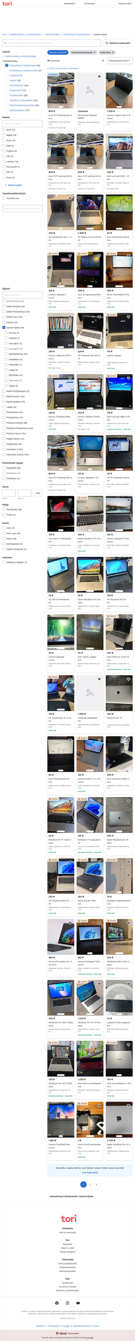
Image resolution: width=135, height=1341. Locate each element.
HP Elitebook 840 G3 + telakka (61, 900)
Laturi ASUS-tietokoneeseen (90, 1144)
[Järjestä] (120, 60)
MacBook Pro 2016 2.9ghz (61, 1022)
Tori (4, 34)
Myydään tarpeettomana (119, 900)
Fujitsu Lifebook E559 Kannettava (61, 355)
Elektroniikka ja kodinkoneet (25, 34)
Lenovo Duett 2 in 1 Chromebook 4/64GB (90, 779)
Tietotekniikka (52, 34)
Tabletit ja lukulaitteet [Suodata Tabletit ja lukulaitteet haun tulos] (23, 100)
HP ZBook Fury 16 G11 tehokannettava (90, 237)
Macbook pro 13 (114, 718)
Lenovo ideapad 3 (61, 294)
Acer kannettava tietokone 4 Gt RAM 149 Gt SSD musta (119, 237)
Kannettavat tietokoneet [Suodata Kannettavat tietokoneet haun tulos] (24, 65)
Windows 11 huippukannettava (90, 839)
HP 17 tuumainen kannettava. (119, 477)
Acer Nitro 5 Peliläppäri (61, 538)
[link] (19, 56)
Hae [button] (38, 493)
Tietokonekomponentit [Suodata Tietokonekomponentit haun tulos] (24, 105)
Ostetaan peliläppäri (90, 718)
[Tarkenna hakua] (22, 123)
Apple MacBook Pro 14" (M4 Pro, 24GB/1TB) (119, 1144)
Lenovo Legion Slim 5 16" (119, 115)
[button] (118, 43)
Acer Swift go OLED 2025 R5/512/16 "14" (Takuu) (119, 657)
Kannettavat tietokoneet (76, 34)
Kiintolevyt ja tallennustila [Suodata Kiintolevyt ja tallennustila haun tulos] (25, 70)
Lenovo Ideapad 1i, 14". (90, 477)
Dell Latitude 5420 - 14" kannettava (119, 176)
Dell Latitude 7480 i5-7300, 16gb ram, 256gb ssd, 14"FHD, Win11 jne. (119, 416)
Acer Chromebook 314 (61, 779)
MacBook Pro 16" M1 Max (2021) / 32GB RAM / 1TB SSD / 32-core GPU (90, 1022)
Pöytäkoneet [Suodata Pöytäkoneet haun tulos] (18, 95)
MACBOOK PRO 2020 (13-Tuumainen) (119, 961)
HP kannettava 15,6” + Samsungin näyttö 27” (61, 237)
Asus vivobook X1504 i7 (119, 779)
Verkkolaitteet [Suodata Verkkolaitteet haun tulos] (19, 110)
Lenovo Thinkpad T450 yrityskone (90, 961)
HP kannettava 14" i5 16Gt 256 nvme (61, 718)
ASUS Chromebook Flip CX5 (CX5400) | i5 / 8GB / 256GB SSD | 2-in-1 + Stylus (119, 294)
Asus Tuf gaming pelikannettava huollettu (90, 294)
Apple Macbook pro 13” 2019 (119, 839)
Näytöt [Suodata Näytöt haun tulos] (15, 80)
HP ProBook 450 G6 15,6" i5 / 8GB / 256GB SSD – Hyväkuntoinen (90, 355)
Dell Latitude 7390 (90, 900)
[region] (60, 90)
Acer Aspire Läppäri (90, 657)
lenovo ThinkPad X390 (61, 416)
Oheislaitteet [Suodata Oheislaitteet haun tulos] (18, 85)
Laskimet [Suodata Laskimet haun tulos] (15, 75)
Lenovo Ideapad (61, 657)
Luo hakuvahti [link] (90, 1172)
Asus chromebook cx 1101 (119, 1083)
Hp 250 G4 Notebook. (61, 599)
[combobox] (51, 43)
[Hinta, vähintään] (9, 493)
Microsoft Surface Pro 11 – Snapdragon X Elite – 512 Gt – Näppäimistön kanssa (61, 961)
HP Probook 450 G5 (119, 599)
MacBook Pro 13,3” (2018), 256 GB (61, 1083)
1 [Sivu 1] (83, 1184)
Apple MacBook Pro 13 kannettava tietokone (90, 538)
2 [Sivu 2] (90, 1184)
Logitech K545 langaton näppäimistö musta (119, 1022)
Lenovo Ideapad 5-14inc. (119, 538)
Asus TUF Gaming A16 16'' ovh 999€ (61, 115)
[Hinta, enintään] (24, 493)
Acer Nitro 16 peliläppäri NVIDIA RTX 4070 (90, 1083)
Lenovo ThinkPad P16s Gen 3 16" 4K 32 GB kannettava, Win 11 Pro (61, 1144)
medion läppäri (114, 355)
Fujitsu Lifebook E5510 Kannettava (90, 416)
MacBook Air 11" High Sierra (61, 839)
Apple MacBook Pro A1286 (90, 599)
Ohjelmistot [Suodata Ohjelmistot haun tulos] (17, 90)
